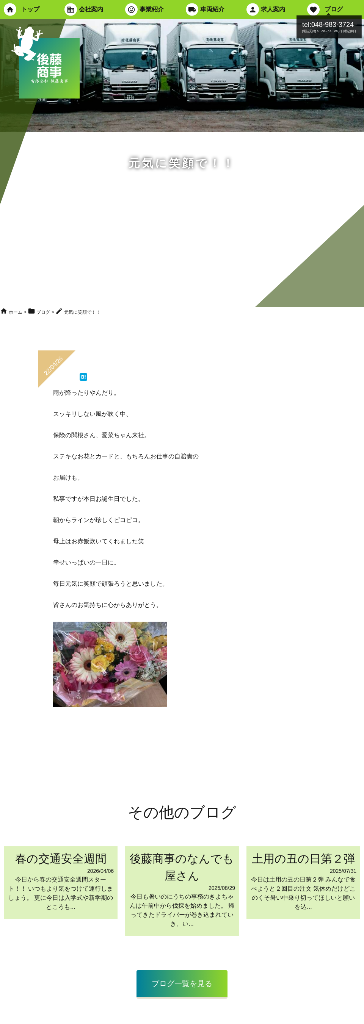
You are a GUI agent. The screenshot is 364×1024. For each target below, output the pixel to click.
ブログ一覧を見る (182, 983)
